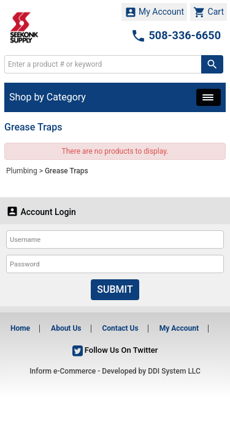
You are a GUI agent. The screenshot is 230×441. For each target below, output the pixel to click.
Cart (208, 12)
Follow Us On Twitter (115, 350)
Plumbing (21, 171)
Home (20, 328)
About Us (66, 328)
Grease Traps (66, 171)
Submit (114, 289)
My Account (155, 12)
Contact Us (120, 328)
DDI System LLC (174, 371)
